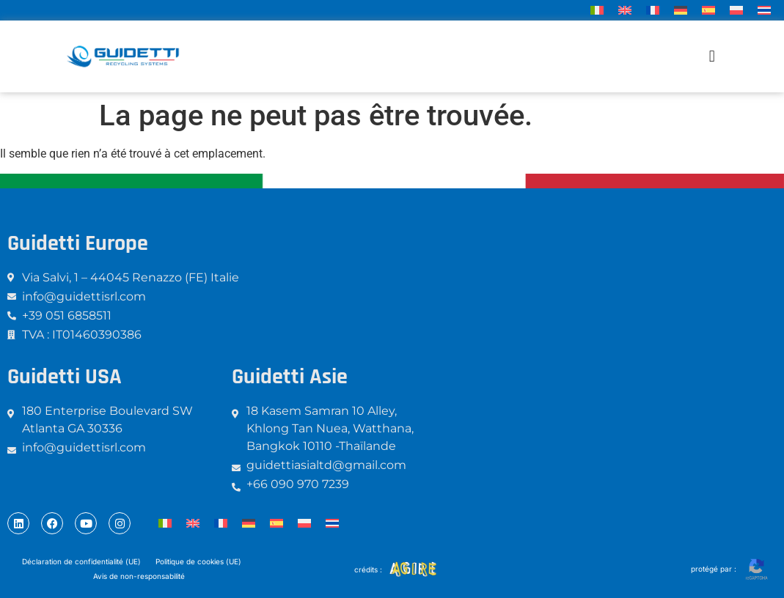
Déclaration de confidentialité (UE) (81, 561)
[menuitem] (597, 10)
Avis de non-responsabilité (139, 576)
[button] (712, 57)
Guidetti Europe (77, 243)
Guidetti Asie (290, 377)
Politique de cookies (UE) (198, 561)
